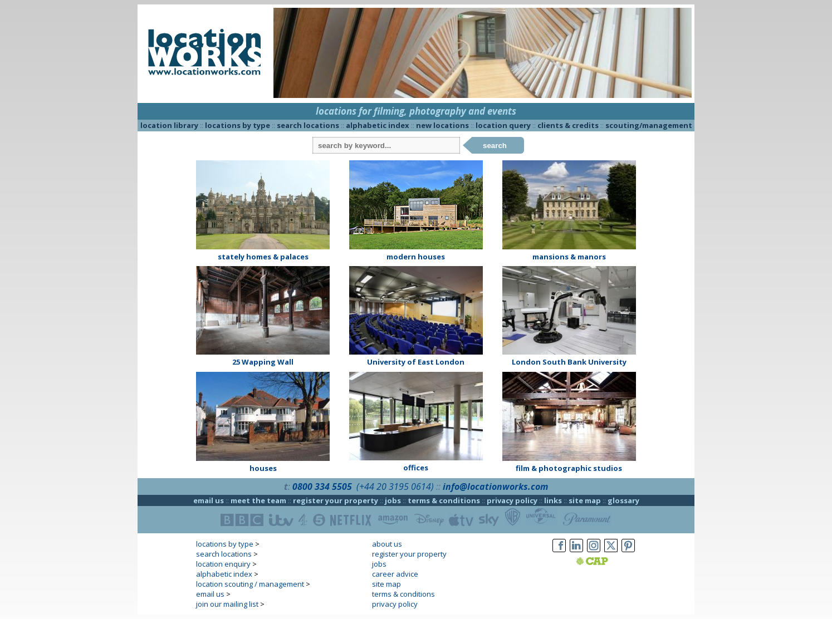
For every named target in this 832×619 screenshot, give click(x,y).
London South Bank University (569, 362)
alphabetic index (377, 125)
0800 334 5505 (322, 486)
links (553, 500)
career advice (395, 574)
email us (208, 500)
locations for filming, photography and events (416, 111)
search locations (308, 125)
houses (263, 468)
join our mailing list (227, 604)
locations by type (237, 125)
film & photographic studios (569, 468)
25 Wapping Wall (262, 362)
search (495, 145)
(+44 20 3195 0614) (395, 486)
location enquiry (223, 564)
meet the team (258, 500)
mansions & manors (569, 257)
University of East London (415, 362)
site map (585, 500)
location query (503, 125)
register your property (335, 500)
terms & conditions (444, 500)
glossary (623, 500)
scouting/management (648, 125)
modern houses (415, 257)
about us (387, 544)
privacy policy (512, 500)
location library (169, 125)
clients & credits (568, 125)
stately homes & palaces (263, 257)
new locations (442, 125)
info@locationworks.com (495, 486)
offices (415, 468)
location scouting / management (250, 584)
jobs (393, 500)
